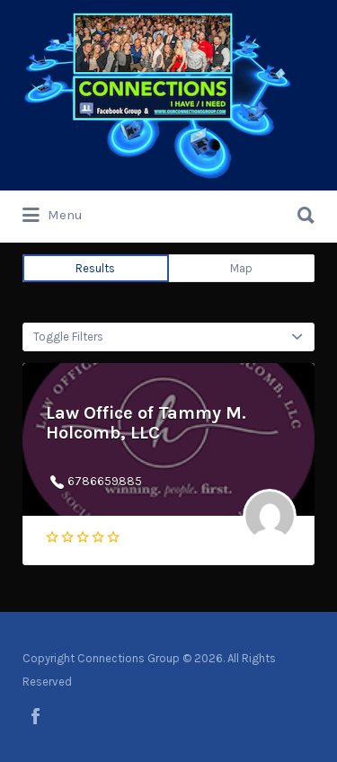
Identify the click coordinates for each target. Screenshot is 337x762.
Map (241, 268)
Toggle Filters (68, 336)
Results (95, 268)
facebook (35, 716)
